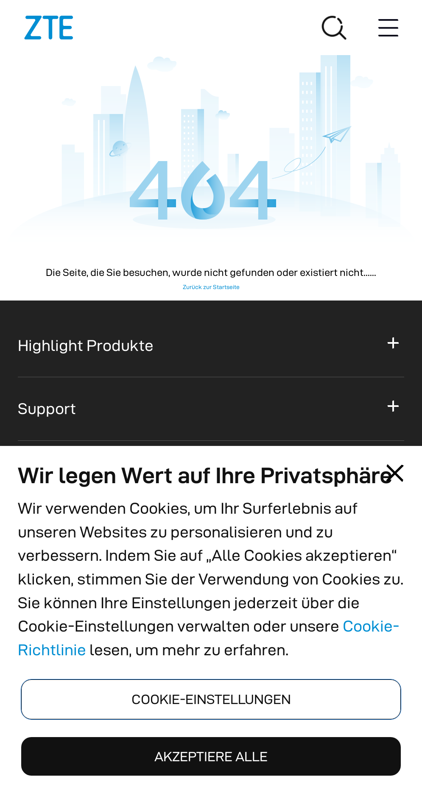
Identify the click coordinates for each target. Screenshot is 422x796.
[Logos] (49, 27)
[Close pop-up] (395, 473)
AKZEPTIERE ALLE (211, 756)
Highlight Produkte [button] (86, 345)
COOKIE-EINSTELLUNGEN (211, 699)
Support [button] (47, 408)
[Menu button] (388, 27)
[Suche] (334, 27)
